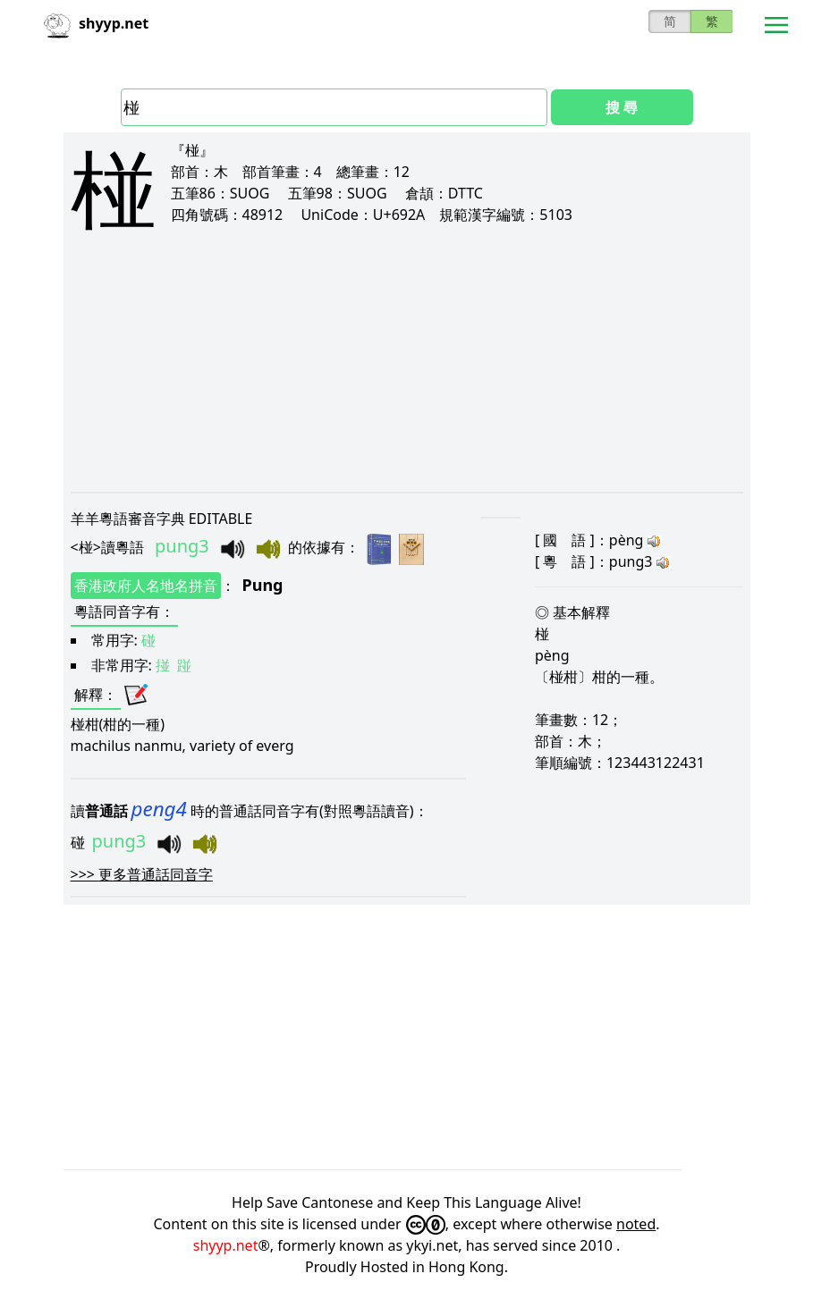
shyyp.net (225, 1245)
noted (636, 1224)
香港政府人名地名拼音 (145, 585)
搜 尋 (622, 107)
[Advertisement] (407, 377)
